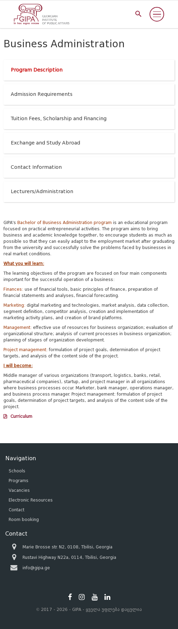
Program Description (36, 70)
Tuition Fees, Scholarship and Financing (59, 119)
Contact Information (36, 167)
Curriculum (21, 416)
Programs (18, 480)
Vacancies (19, 490)
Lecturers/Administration (42, 192)
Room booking (24, 519)
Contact (16, 509)
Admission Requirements (42, 94)
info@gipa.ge (36, 567)
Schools (17, 470)
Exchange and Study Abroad (45, 143)
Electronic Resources (31, 500)
